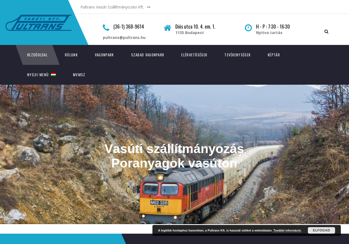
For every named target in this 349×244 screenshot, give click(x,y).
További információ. (287, 230)
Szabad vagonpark (147, 54)
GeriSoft (56, 231)
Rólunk (71, 54)
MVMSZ (79, 74)
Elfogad (321, 230)
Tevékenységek (237, 54)
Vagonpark (104, 54)
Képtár (274, 54)
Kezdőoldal (37, 54)
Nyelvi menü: (41, 74)
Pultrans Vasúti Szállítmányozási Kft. (112, 7)
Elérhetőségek (194, 54)
